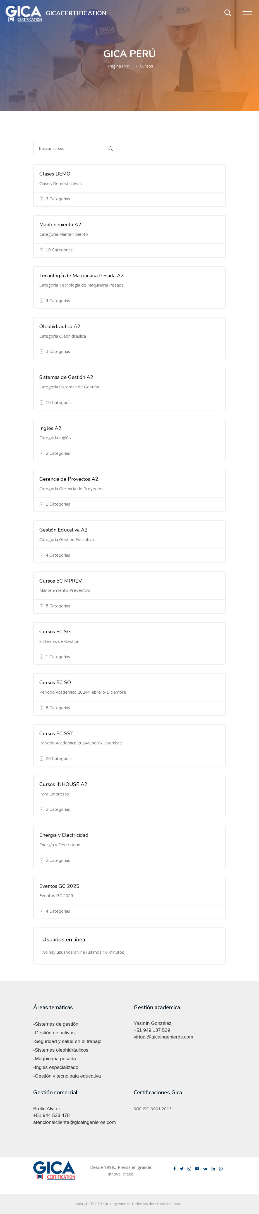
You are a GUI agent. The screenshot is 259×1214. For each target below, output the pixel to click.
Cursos (146, 66)
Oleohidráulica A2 (59, 326)
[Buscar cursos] (69, 148)
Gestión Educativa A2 (63, 530)
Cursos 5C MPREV (60, 581)
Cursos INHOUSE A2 (63, 784)
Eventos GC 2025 (59, 886)
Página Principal (123, 66)
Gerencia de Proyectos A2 (68, 479)
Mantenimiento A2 (60, 224)
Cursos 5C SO (55, 682)
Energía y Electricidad (63, 835)
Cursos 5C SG (55, 631)
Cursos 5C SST (56, 733)
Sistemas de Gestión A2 (66, 377)
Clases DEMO (54, 173)
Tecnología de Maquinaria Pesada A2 (81, 275)
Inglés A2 (50, 428)
